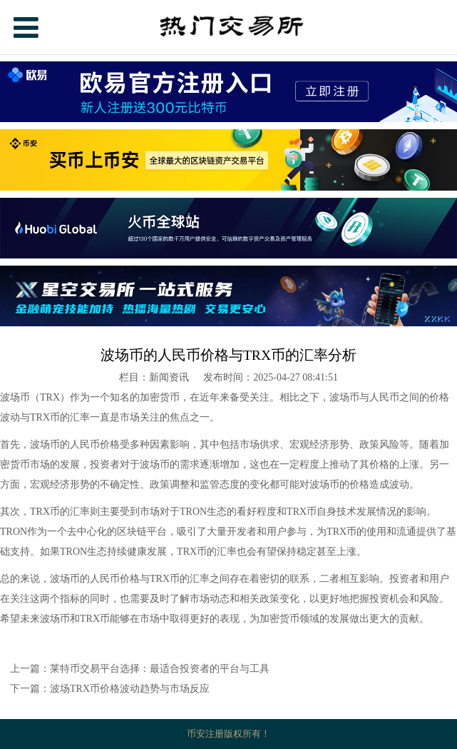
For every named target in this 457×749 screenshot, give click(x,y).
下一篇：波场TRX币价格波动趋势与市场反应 (110, 688)
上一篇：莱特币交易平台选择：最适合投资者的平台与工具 (139, 668)
